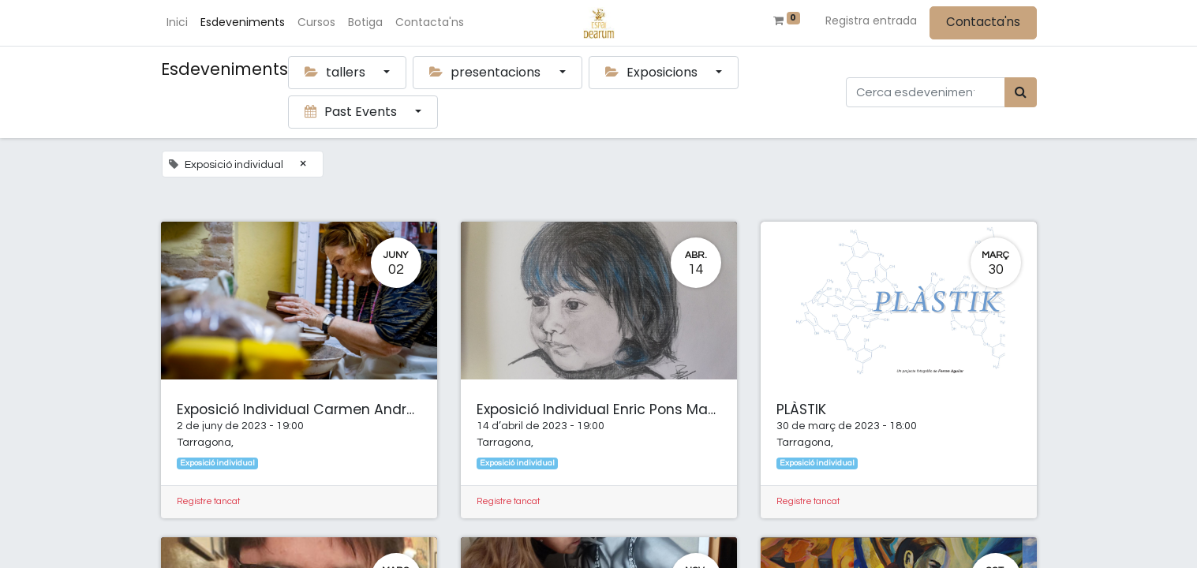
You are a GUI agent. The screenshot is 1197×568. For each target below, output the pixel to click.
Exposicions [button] (653, 72)
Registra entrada (871, 20)
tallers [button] (336, 72)
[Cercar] (1020, 92)
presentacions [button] (486, 72)
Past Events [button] (352, 112)
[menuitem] (178, 22)
